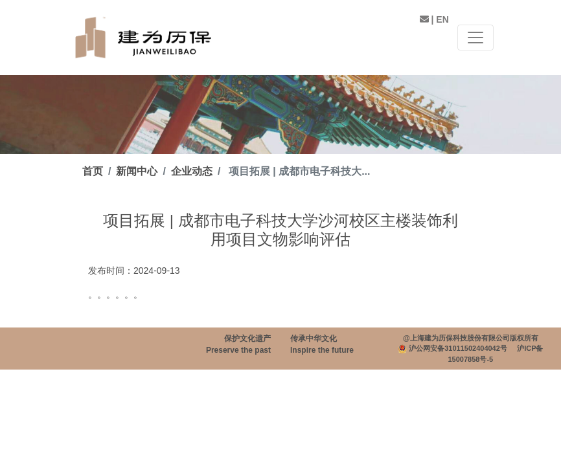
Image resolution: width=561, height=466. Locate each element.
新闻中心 (136, 171)
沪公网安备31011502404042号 (458, 348)
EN (442, 19)
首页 (92, 171)
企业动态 (191, 171)
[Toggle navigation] (475, 37)
